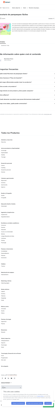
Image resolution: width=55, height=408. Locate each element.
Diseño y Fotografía (6, 193)
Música (2, 313)
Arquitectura (4, 214)
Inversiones (4, 257)
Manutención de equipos (7, 272)
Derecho (3, 227)
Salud (2, 347)
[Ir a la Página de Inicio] (7, 2)
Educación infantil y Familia (8, 204)
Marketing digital (5, 283)
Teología (3, 157)
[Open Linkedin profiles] (8, 378)
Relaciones (4, 330)
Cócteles (3, 182)
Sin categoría (4, 366)
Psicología (3, 242)
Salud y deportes (5, 338)
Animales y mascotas (6, 140)
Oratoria (3, 172)
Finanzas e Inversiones (7, 249)
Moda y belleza (5, 289)
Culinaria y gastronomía (7, 178)
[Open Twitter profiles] (5, 378)
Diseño (2, 195)
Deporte (3, 343)
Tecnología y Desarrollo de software (11, 353)
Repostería (3, 180)
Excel (2, 355)
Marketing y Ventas (6, 281)
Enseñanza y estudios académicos (10, 223)
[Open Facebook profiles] (2, 378)
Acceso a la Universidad (7, 232)
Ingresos (3, 187)
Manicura (3, 296)
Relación (3, 332)
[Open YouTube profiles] (11, 378)
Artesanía (3, 308)
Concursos (3, 225)
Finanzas (3, 255)
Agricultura (3, 321)
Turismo (3, 266)
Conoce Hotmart (6, 382)
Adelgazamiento (5, 340)
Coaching (3, 167)
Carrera (3, 165)
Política (3, 240)
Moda (2, 300)
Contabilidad (4, 251)
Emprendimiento (5, 253)
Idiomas (3, 234)
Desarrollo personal (6, 163)
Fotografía (3, 197)
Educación (3, 229)
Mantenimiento (4, 274)
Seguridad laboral (5, 217)
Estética (3, 293)
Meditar (3, 155)
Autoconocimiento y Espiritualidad (10, 148)
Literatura (3, 238)
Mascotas (3, 142)
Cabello (3, 291)
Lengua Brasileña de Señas (7, 236)
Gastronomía (4, 185)
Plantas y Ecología (6, 319)
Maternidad (4, 206)
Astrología (3, 150)
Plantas (3, 323)
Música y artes (5, 306)
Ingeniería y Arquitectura (7, 212)
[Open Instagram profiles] (14, 378)
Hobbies (3, 264)
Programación (4, 358)
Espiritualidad (4, 152)
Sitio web (3, 360)
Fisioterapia (4, 345)
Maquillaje (3, 298)
